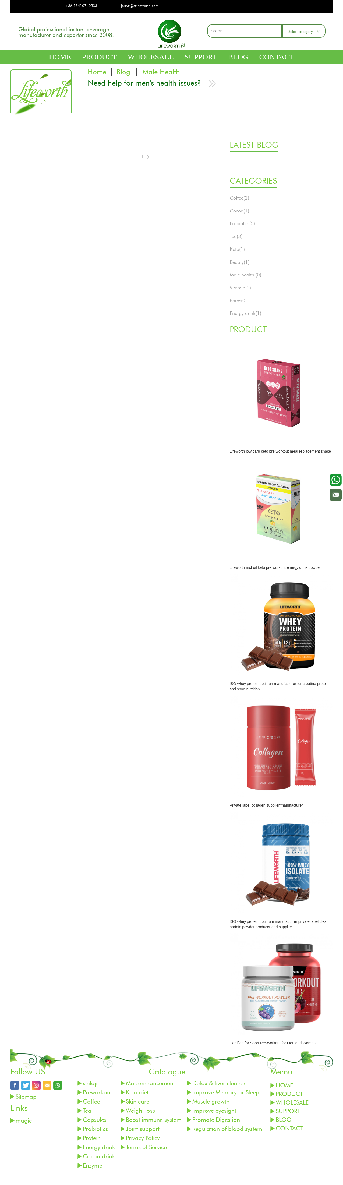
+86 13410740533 (81, 5)
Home (97, 72)
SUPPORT (201, 57)
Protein (92, 1138)
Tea (87, 1110)
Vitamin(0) (240, 287)
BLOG (238, 57)
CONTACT (276, 57)
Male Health (161, 72)
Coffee (91, 1101)
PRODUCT (99, 57)
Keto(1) (237, 249)
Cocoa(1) (239, 210)
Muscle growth (210, 1101)
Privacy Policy (143, 1138)
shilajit (91, 1083)
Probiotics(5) (242, 223)
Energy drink (99, 1147)
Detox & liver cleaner (219, 1083)
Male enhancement (150, 1083)
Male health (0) (245, 274)
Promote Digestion (216, 1119)
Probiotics (95, 1129)
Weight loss (140, 1110)
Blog (123, 72)
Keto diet (137, 1092)
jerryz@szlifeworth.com (140, 5)
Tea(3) (236, 236)
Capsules (95, 1119)
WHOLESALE (151, 57)
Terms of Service (146, 1147)
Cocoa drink (99, 1156)
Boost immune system (154, 1119)
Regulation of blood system (227, 1129)
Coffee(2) (239, 197)
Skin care (137, 1101)
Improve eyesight (214, 1110)
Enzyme (92, 1165)
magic (24, 1120)
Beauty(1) (239, 262)
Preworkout (97, 1092)
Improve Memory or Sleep (225, 1092)
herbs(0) (238, 300)
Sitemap (26, 1096)
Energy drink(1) (245, 313)
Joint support (143, 1129)
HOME (60, 57)
